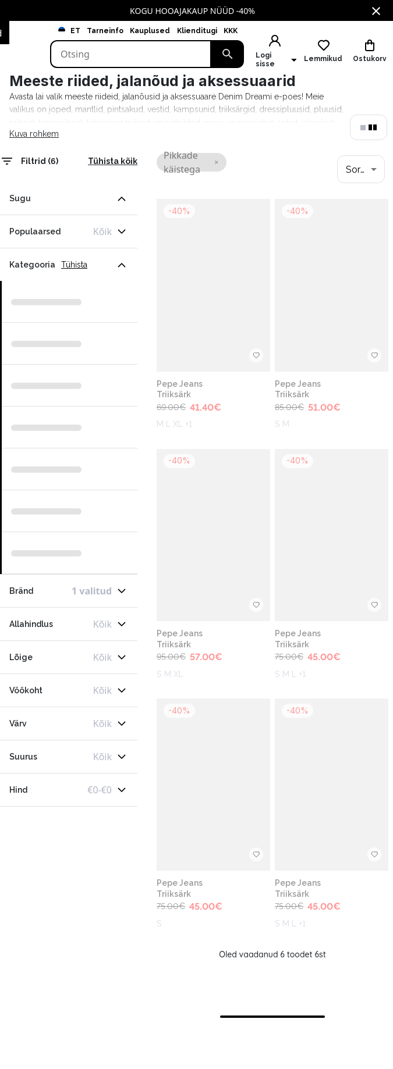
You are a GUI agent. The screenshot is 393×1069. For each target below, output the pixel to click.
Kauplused (150, 31)
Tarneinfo (105, 31)
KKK (231, 31)
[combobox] (361, 169)
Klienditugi (197, 31)
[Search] (130, 54)
